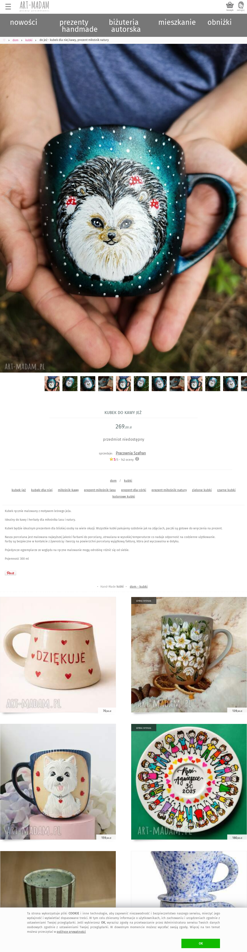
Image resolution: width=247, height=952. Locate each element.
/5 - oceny (121, 460)
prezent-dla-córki (133, 490)
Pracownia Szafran (131, 453)
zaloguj (241, 10)
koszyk (229, 10)
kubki (128, 480)
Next (239, 197)
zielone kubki (202, 490)
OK (201, 943)
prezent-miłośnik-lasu (100, 490)
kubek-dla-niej (42, 490)
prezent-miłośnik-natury (169, 490)
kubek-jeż (19, 490)
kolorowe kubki (123, 496)
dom (113, 480)
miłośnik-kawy (68, 490)
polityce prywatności (71, 931)
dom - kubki (139, 586)
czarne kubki (226, 490)
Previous (8, 197)
